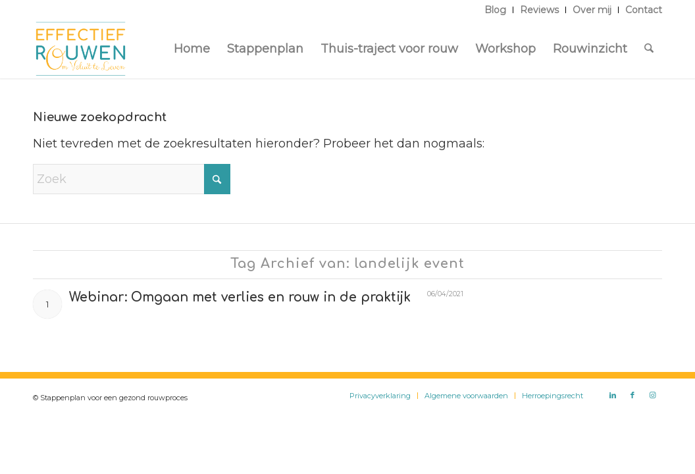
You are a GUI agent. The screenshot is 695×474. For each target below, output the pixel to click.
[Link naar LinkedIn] (613, 395)
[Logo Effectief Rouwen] (80, 48)
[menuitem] (495, 10)
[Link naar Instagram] (652, 395)
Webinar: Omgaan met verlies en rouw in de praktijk (240, 297)
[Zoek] (649, 48)
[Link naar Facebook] (632, 395)
